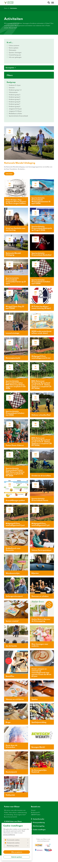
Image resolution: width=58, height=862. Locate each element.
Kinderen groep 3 (14, 95)
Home (5, 8)
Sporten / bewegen (15, 52)
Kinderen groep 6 (14, 106)
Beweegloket (11, 68)
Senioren (12, 87)
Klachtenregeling (37, 832)
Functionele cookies (17, 840)
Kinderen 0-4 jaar (15, 85)
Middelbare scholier (15, 113)
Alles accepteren (16, 852)
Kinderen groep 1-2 (15, 90)
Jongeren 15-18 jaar (15, 111)
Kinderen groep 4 (14, 97)
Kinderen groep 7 (14, 104)
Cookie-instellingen (38, 836)
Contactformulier (37, 825)
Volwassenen (13, 92)
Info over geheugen (15, 57)
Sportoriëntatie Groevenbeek (18, 116)
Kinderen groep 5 (14, 99)
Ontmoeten (12, 50)
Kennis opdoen (13, 47)
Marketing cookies (17, 845)
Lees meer (9, 174)
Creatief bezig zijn (15, 55)
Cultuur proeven (14, 45)
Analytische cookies (17, 842)
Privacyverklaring (38, 829)
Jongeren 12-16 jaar (15, 109)
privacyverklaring (9, 834)
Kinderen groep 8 (14, 102)
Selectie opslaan (16, 857)
